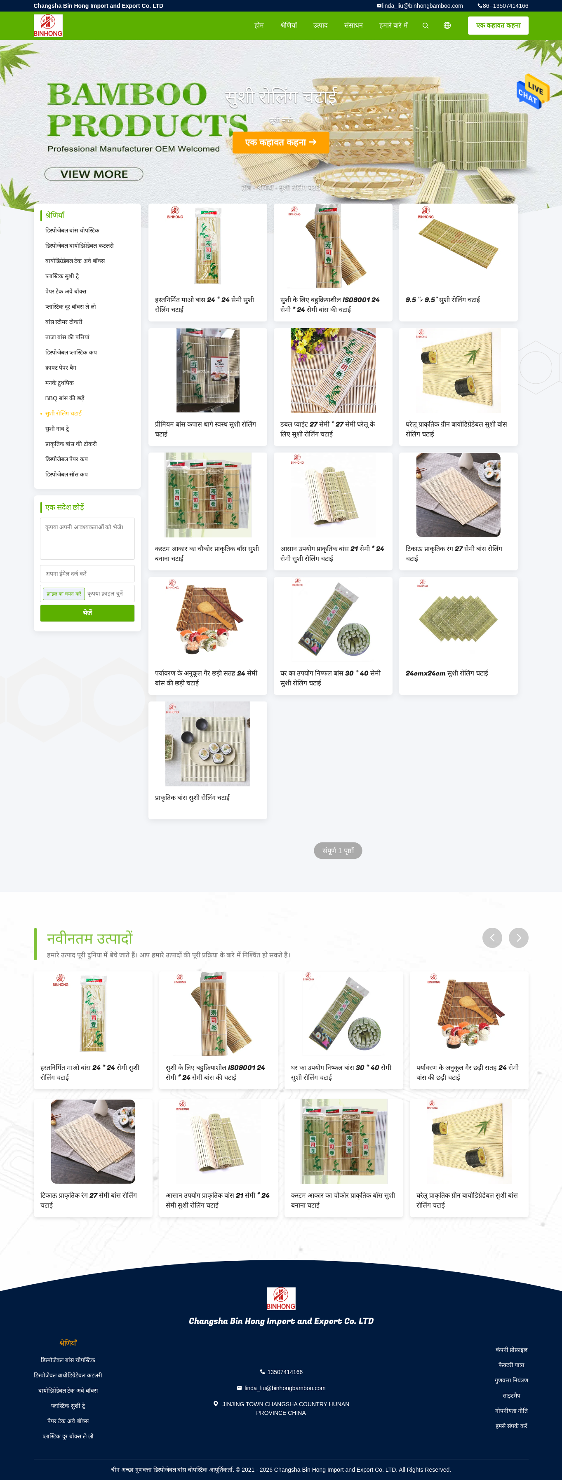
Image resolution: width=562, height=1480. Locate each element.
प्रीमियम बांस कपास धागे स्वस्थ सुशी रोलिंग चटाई (205, 429)
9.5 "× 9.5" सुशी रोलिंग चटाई (443, 300)
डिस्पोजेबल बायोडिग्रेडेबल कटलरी (79, 245)
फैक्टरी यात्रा (512, 1365)
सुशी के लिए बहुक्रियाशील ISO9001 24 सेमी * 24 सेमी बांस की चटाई (330, 305)
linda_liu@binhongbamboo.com (422, 5)
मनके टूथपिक (59, 383)
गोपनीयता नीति (511, 1410)
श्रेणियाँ (288, 25)
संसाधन (353, 25)
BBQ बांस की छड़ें (64, 398)
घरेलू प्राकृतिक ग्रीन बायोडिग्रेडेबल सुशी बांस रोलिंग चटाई (456, 429)
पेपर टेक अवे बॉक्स (66, 291)
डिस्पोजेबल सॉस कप (66, 474)
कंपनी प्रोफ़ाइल (512, 1349)
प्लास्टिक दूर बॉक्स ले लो (70, 306)
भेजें (87, 613)
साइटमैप (511, 1395)
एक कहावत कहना (498, 25)
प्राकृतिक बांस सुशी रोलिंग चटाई (192, 798)
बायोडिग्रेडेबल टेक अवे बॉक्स (75, 261)
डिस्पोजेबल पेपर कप (66, 459)
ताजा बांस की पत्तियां (67, 337)
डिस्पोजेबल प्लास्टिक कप (71, 352)
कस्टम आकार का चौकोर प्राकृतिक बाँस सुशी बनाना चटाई (207, 554)
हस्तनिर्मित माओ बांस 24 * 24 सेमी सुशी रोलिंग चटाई (204, 305)
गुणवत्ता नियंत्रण (512, 1380)
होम (259, 25)
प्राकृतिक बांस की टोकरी (71, 444)
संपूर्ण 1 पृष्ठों (338, 851)
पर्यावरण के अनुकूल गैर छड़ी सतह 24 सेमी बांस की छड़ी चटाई (206, 678)
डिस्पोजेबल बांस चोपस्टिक (72, 230)
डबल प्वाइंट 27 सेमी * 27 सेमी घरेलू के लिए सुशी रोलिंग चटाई (327, 429)
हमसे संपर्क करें (511, 1426)
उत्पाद (320, 25)
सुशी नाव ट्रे (57, 428)
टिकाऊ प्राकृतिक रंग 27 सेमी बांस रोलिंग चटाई (454, 554)
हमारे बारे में (393, 25)
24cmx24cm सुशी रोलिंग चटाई (447, 673)
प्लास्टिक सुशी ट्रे (62, 276)
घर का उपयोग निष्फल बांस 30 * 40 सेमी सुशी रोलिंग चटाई (330, 678)
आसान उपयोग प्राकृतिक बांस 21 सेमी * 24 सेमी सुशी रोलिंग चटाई (332, 554)
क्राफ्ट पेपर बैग (61, 367)
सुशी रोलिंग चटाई (63, 413)
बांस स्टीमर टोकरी (64, 322)
